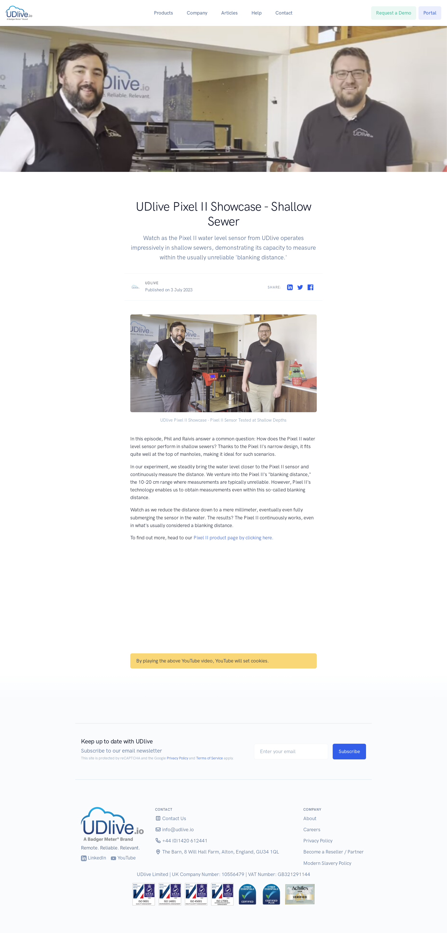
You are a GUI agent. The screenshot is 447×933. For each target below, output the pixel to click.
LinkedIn (93, 858)
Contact (283, 13)
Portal (429, 13)
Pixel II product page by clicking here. (233, 537)
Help (256, 13)
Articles (229, 13)
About (309, 818)
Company (197, 13)
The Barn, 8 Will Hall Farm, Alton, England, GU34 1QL (217, 852)
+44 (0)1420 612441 (181, 840)
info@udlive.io (174, 829)
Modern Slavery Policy (327, 863)
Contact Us (170, 818)
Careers (311, 829)
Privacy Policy (177, 758)
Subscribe (349, 751)
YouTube (123, 858)
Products (163, 13)
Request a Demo (393, 13)
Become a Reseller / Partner (333, 852)
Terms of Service (209, 758)
